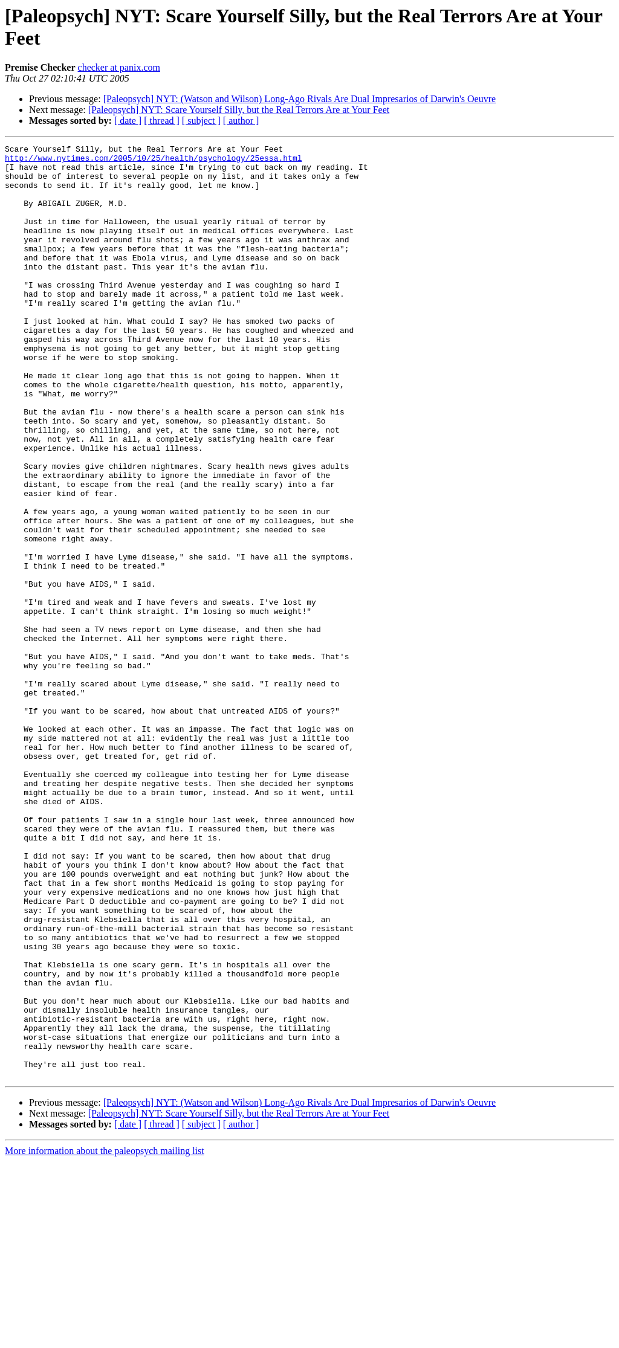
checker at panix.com (119, 67)
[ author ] (241, 120)
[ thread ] (162, 120)
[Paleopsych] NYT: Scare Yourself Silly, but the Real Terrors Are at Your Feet (238, 110)
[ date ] (127, 120)
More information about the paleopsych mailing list (104, 1337)
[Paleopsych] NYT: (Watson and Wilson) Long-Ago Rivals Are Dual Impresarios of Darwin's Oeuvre (299, 99)
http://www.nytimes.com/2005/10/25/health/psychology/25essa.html (153, 161)
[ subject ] (201, 120)
